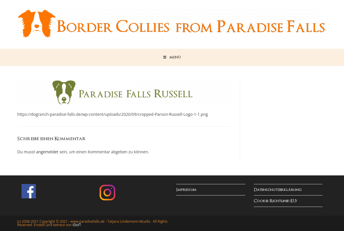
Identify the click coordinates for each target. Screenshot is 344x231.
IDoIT (76, 224)
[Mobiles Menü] (172, 57)
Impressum (186, 190)
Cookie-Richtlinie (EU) (275, 201)
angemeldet (47, 151)
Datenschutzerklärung (278, 190)
